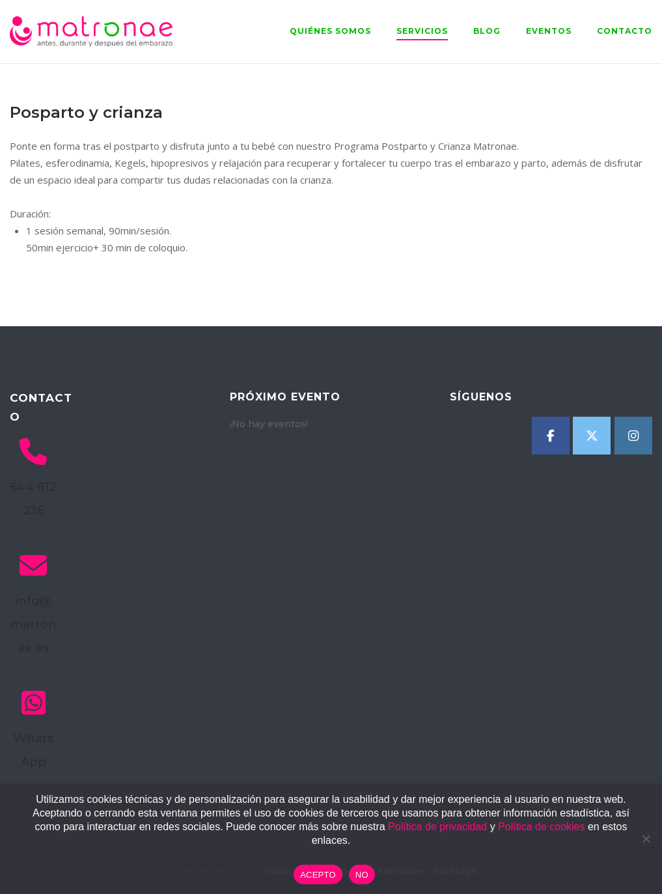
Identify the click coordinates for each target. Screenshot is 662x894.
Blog (487, 31)
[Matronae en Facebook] (551, 435)
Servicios (422, 31)
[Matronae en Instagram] (633, 435)
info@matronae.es (33, 624)
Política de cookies (541, 826)
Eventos (549, 31)
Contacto (624, 31)
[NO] (645, 838)
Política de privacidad (437, 826)
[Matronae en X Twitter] (592, 435)
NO (361, 875)
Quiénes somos (330, 31)
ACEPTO (318, 875)
